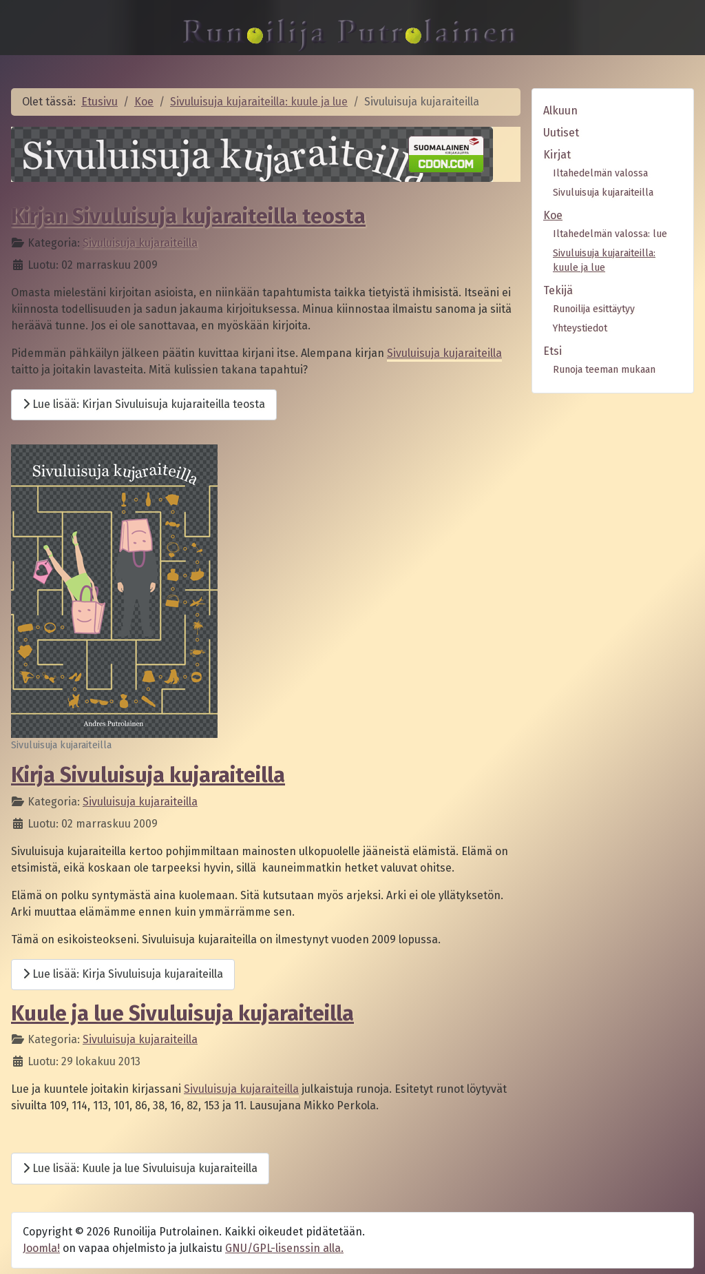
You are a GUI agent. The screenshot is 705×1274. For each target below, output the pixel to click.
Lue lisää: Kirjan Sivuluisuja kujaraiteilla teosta (144, 404)
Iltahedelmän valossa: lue (610, 234)
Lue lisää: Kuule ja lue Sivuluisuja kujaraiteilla (140, 1168)
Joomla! (41, 1248)
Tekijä (558, 290)
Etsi (552, 351)
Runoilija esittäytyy (594, 309)
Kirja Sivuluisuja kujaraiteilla (148, 775)
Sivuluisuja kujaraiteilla (140, 242)
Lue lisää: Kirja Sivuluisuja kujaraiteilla (123, 973)
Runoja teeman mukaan (604, 370)
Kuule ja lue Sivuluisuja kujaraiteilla (182, 1013)
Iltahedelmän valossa (600, 173)
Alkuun (560, 110)
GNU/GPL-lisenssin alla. (284, 1248)
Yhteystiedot (580, 328)
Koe (552, 215)
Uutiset (561, 132)
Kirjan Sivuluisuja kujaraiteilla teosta (188, 216)
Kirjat (557, 154)
